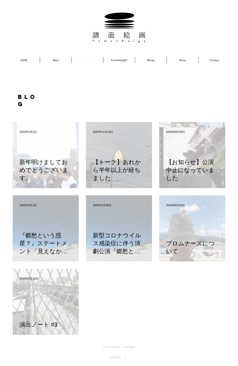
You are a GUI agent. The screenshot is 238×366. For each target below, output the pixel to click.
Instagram (116, 357)
